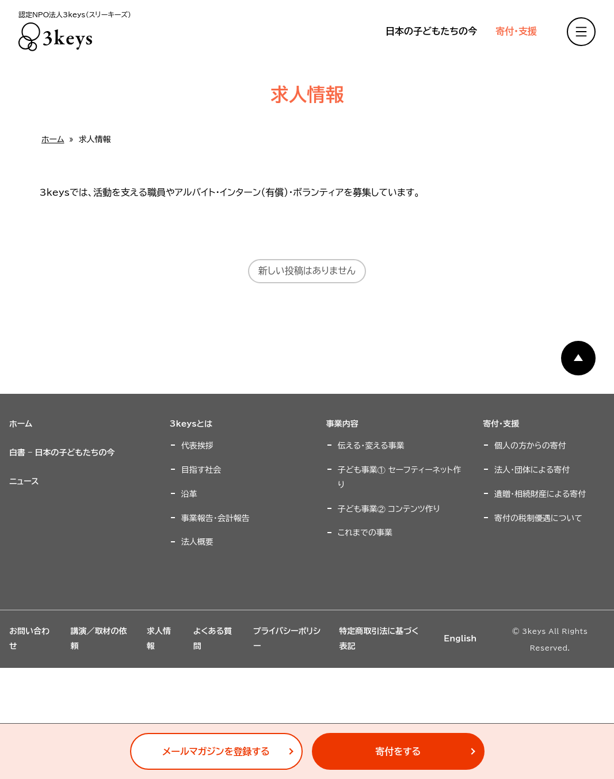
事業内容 (342, 424)
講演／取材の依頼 (98, 638)
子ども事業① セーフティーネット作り (399, 477)
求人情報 (159, 638)
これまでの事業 (365, 533)
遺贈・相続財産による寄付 (540, 494)
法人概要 (197, 542)
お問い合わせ (29, 638)
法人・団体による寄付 (532, 470)
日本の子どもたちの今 (431, 31)
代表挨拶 (197, 446)
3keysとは (191, 424)
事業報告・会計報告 (215, 518)
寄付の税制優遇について (538, 518)
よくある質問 (212, 638)
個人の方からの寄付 (530, 446)
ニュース (24, 481)
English (460, 638)
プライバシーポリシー (287, 638)
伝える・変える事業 (371, 446)
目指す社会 (201, 470)
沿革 (189, 494)
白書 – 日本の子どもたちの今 (62, 453)
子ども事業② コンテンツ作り (389, 509)
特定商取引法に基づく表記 (378, 638)
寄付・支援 (516, 31)
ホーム (52, 139)
